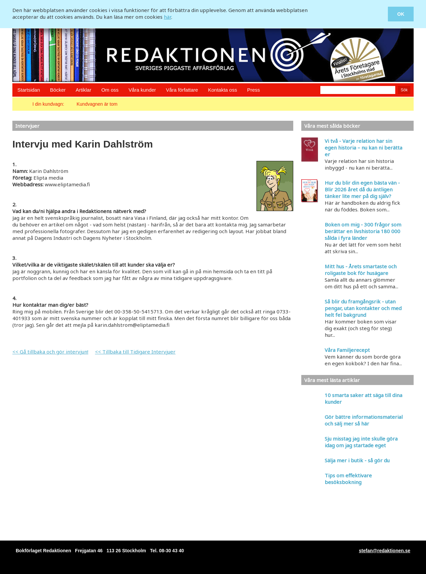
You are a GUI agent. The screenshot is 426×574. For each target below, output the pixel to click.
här (167, 16)
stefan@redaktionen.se (384, 550)
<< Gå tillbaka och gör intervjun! (50, 351)
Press (253, 90)
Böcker (58, 90)
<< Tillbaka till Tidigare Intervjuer (135, 351)
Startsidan (28, 90)
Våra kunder (142, 90)
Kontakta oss (222, 90)
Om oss (110, 90)
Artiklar (83, 90)
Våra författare (182, 90)
